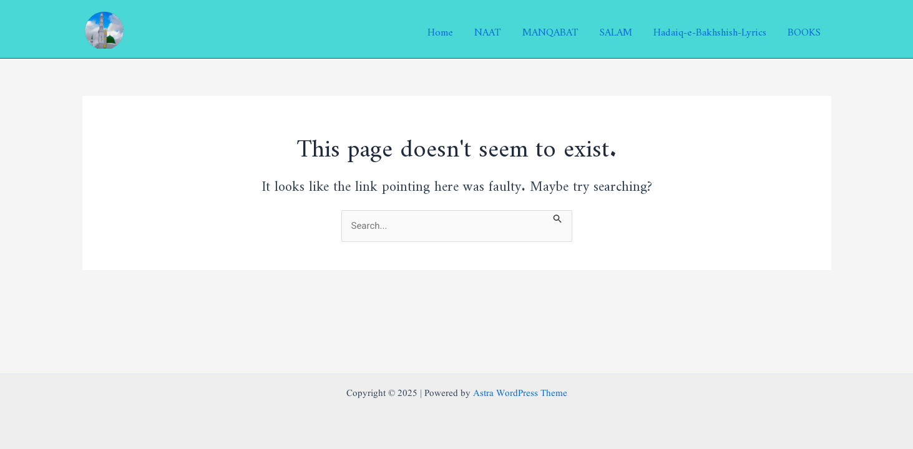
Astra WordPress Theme (520, 393)
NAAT (487, 29)
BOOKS (804, 29)
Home (440, 29)
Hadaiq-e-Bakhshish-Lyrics (709, 29)
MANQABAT (550, 29)
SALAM (616, 29)
